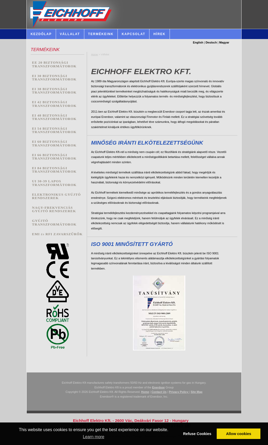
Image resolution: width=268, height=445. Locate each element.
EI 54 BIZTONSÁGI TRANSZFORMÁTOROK (54, 130)
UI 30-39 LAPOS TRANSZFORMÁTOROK (54, 182)
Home (94, 54)
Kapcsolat (133, 34)
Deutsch (211, 42)
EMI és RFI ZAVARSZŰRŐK (57, 234)
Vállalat (70, 34)
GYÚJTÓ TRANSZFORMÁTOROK (54, 222)
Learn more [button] (93, 437)
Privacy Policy (179, 391)
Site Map (196, 391)
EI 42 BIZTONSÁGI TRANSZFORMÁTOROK (54, 103)
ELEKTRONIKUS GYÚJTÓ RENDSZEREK (56, 196)
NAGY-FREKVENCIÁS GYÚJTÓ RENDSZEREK (54, 209)
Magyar (224, 42)
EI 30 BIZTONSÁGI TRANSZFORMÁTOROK (54, 77)
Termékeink (101, 34)
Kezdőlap (41, 34)
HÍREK (159, 34)
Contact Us (159, 391)
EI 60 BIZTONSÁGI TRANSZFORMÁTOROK (54, 143)
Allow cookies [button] (238, 434)
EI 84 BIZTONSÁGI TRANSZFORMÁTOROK (54, 169)
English (198, 42)
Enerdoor (158, 387)
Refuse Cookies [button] (197, 434)
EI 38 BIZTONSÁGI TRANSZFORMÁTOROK (54, 90)
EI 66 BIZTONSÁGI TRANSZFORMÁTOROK (54, 156)
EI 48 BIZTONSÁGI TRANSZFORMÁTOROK (54, 117)
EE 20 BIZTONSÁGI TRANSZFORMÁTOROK (54, 64)
